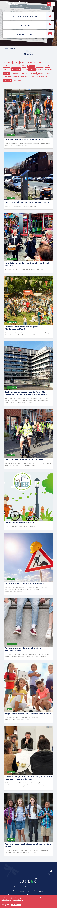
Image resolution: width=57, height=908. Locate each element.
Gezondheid (7, 76)
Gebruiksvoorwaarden (21, 891)
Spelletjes (39, 69)
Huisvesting (48, 69)
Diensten (17, 887)
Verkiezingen (16, 66)
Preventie (33, 73)
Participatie (15, 73)
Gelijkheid (7, 66)
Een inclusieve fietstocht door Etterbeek (24, 460)
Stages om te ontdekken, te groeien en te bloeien (28, 714)
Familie (47, 66)
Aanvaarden (15, 905)
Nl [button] (53, 4)
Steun (16, 62)
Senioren (16, 76)
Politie (48, 73)
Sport (32, 76)
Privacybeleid (39, 891)
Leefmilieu (40, 66)
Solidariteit (24, 76)
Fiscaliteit (7, 69)
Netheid (40, 73)
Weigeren (5, 905)
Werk (23, 66)
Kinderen (24, 73)
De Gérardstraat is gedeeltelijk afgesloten (25, 583)
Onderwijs (31, 66)
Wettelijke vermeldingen (33, 887)
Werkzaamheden (42, 76)
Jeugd (32, 69)
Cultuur (22, 62)
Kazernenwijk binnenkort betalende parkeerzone (28, 202)
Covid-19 (40, 62)
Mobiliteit (6, 73)
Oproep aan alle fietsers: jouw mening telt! (25, 139)
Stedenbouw (7, 80)
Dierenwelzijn (31, 62)
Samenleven (17, 80)
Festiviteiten (16, 69)
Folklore (25, 69)
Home (6, 48)
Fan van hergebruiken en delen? (20, 522)
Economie (49, 62)
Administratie (8, 62)
